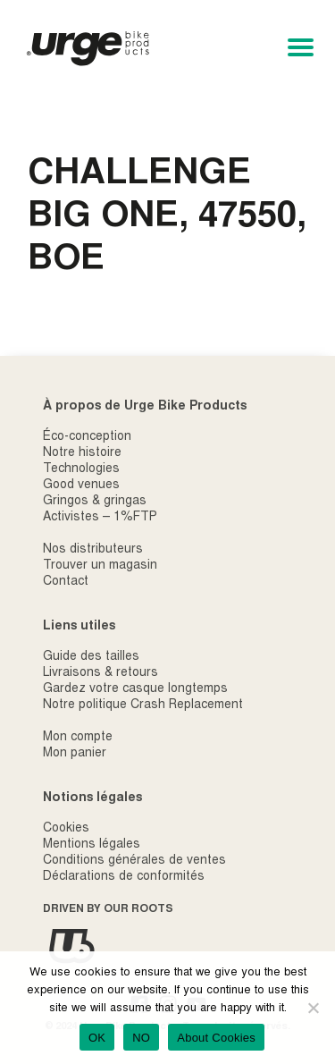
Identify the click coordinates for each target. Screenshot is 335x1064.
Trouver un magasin (100, 566)
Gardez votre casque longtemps (135, 689)
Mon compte (78, 737)
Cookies (66, 829)
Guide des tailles (91, 657)
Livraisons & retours (100, 673)
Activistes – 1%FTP (100, 517)
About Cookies (216, 1037)
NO (141, 1037)
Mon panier (74, 753)
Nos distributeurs (93, 550)
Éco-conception (87, 437)
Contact (65, 582)
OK (96, 1037)
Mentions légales (91, 845)
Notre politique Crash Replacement (143, 705)
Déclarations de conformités (124, 877)
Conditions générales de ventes (134, 861)
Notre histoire (82, 453)
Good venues (81, 485)
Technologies (81, 469)
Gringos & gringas (95, 501)
